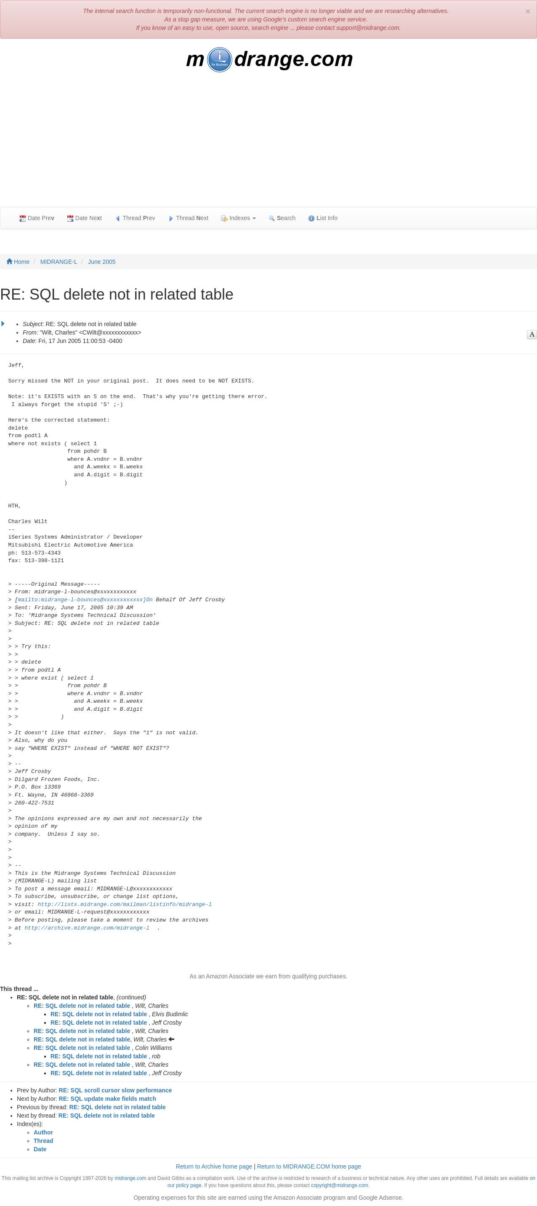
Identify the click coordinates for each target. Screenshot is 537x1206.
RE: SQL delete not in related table (82, 1005)
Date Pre (36, 218)
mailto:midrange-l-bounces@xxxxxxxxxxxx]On (85, 600)
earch (281, 218)
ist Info (323, 218)
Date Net (84, 218)
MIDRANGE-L (58, 261)
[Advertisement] (268, 144)
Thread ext (188, 218)
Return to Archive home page (214, 1166)
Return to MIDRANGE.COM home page (309, 1166)
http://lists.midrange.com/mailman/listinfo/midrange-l (125, 904)
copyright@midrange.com (339, 1185)
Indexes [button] (238, 218)
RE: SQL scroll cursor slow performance (115, 1090)
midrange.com (130, 1178)
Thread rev (134, 218)
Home (17, 261)
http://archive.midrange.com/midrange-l (87, 928)
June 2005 (101, 261)
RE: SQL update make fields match (108, 1098)
